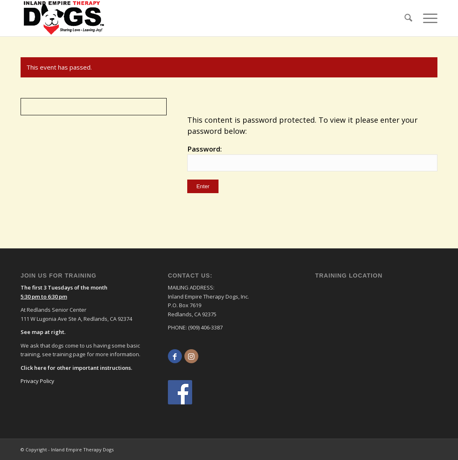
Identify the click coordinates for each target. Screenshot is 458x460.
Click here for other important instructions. (76, 367)
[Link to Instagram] (191, 356)
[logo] (64, 18)
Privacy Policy (37, 381)
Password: (312, 157)
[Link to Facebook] (175, 356)
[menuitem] (408, 18)
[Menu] (427, 18)
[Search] (408, 18)
